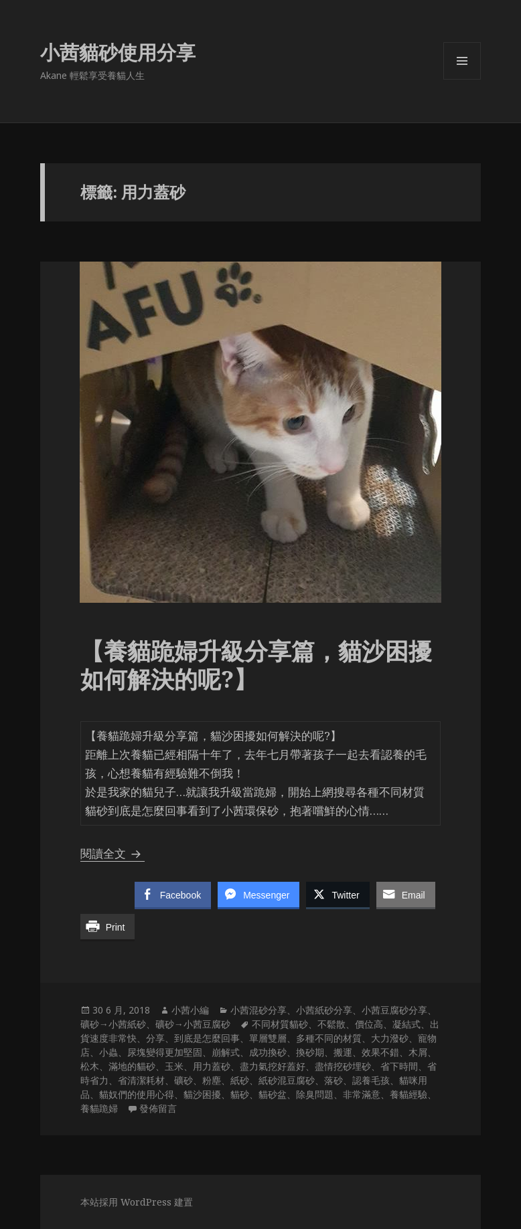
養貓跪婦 (99, 1108)
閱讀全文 (112, 853)
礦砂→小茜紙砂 (113, 1024)
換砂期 (310, 1052)
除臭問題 (314, 1094)
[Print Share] (107, 926)
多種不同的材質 (329, 1038)
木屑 (417, 1052)
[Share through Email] (405, 894)
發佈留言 (158, 1108)
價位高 (369, 1024)
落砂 (333, 1080)
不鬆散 (331, 1024)
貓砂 (239, 1094)
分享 (155, 1038)
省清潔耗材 (141, 1080)
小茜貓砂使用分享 (118, 52)
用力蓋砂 (211, 1066)
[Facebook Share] (173, 894)
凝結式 (406, 1024)
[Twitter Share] (337, 894)
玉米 (174, 1066)
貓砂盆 (272, 1094)
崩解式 (226, 1052)
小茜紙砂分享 (324, 1010)
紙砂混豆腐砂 (286, 1080)
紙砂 (239, 1080)
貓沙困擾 (202, 1094)
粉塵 (211, 1080)
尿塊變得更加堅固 (164, 1052)
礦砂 (183, 1080)
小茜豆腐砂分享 (394, 1010)
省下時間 (399, 1066)
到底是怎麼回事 (207, 1038)
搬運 (342, 1052)
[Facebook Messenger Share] (258, 894)
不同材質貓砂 (280, 1024)
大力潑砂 (389, 1038)
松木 (89, 1066)
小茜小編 (190, 1010)
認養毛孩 (371, 1080)
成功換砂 (268, 1052)
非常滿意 (361, 1094)
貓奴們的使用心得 (136, 1094)
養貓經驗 (408, 1094)
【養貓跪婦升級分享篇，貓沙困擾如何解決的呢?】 (256, 664)
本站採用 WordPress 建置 (136, 1202)
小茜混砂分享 (258, 1010)
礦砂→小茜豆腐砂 (192, 1024)
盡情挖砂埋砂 (343, 1066)
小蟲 (108, 1052)
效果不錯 (380, 1052)
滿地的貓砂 (131, 1066)
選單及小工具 (462, 79)
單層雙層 (268, 1038)
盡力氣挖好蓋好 (272, 1066)
